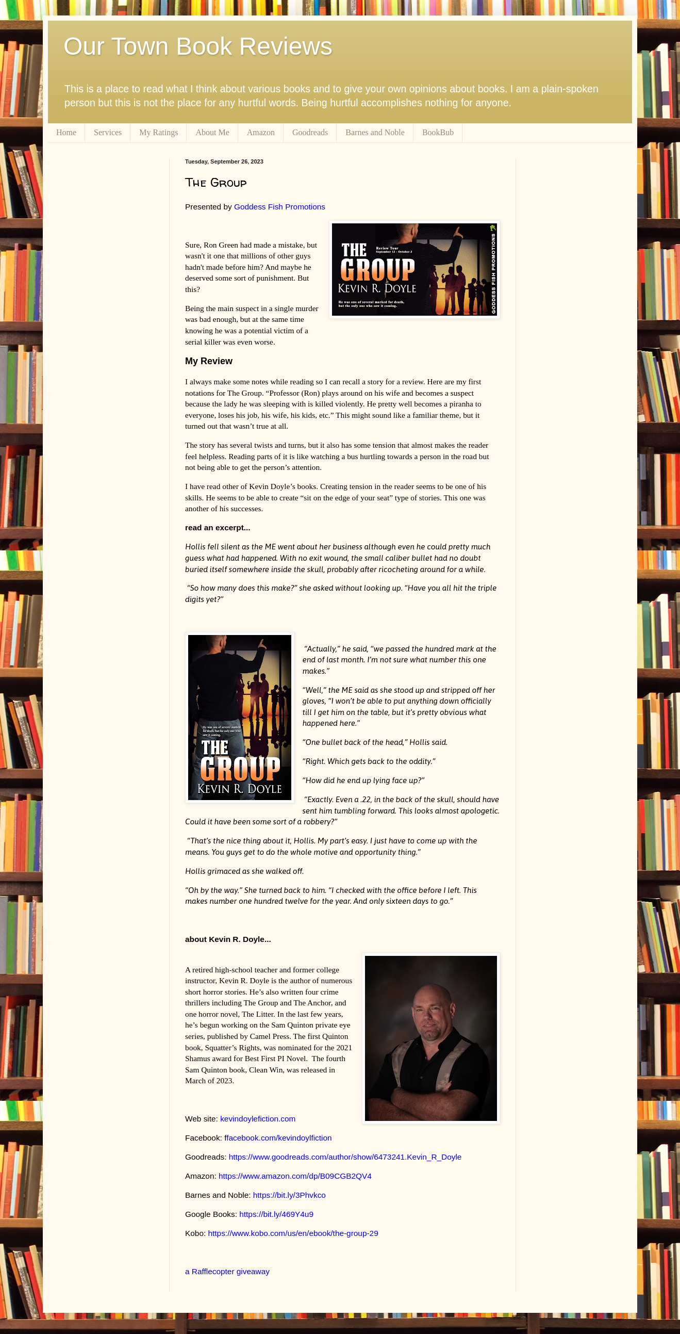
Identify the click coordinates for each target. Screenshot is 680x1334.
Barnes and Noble (375, 132)
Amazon (261, 132)
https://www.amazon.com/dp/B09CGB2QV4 (295, 1176)
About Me (212, 132)
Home (66, 132)
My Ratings (158, 132)
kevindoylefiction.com (257, 1118)
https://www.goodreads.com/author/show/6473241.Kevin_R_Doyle (345, 1156)
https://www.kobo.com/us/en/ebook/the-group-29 (293, 1233)
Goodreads (310, 132)
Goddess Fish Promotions (279, 206)
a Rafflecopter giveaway (227, 1271)
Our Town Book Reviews (198, 46)
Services (108, 132)
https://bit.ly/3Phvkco (289, 1195)
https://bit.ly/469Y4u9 (276, 1214)
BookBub (438, 132)
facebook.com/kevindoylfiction (278, 1137)
